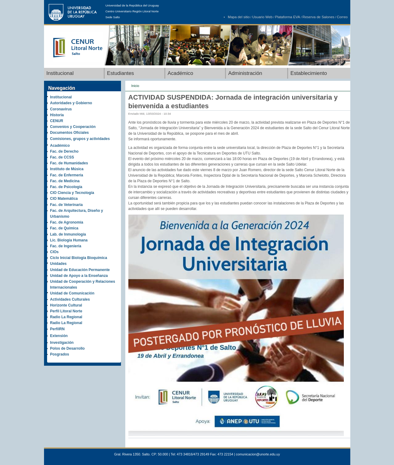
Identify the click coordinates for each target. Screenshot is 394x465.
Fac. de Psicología (66, 187)
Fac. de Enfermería (66, 175)
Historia (57, 115)
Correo (342, 17)
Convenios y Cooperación (73, 127)
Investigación (62, 342)
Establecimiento (309, 73)
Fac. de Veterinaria (66, 205)
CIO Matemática (64, 198)
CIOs (54, 252)
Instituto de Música (67, 169)
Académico (180, 73)
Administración (245, 73)
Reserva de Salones (319, 17)
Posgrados (59, 354)
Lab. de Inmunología (68, 234)
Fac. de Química (64, 228)
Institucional (60, 73)
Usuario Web (262, 17)
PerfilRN (57, 329)
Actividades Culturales (70, 299)
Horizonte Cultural (66, 305)
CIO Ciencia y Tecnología (72, 193)
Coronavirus (61, 109)
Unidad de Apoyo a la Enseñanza (79, 276)
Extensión (59, 336)
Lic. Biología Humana (69, 240)
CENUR (56, 121)
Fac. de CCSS (62, 157)
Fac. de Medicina (65, 181)
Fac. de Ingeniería (65, 246)
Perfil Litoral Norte (66, 311)
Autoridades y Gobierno (71, 103)
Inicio (135, 86)
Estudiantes (120, 73)
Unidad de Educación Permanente (80, 270)
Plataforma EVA (287, 17)
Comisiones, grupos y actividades (80, 139)
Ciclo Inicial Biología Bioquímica (78, 258)
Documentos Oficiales (69, 132)
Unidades (58, 263)
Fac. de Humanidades (69, 163)
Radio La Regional (66, 317)
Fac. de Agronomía (66, 222)
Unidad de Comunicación (72, 293)
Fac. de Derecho (64, 151)
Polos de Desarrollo (67, 348)
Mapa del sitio (239, 17)
